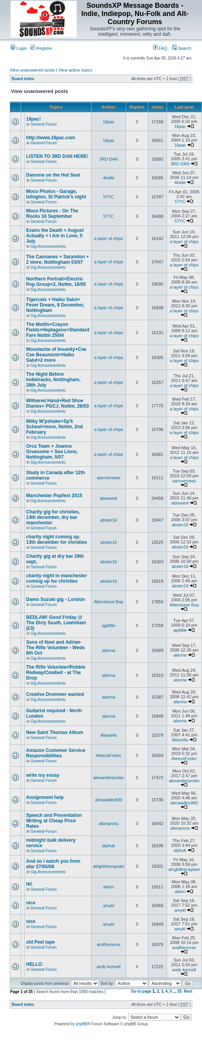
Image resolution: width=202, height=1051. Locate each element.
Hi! (29, 884)
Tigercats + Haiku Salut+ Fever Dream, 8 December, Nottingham (55, 305)
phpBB (82, 1024)
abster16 (108, 520)
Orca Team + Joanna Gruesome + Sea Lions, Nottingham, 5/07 (52, 451)
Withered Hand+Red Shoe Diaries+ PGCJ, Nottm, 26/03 (57, 403)
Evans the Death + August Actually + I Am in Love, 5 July (55, 236)
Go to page (141, 991)
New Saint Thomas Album (54, 732)
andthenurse (108, 944)
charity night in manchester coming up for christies (56, 578)
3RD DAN (108, 159)
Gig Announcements (48, 246)
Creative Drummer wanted (55, 694)
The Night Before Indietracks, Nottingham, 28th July (53, 379)
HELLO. (34, 964)
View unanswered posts (32, 70)
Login (19, 48)
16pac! (33, 119)
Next (188, 991)
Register (41, 48)
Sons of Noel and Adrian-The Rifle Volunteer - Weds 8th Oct (55, 647)
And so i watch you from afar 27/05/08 (53, 863)
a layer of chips (108, 238)
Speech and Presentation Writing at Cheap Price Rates (54, 821)
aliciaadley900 (108, 799)
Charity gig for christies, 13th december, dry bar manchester (53, 517)
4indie (108, 177)
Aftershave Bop (108, 601)
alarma (108, 650)
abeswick (108, 498)
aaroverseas (109, 477)
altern (108, 887)
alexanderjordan (108, 777)
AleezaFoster (108, 755)
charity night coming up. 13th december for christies (56, 539)
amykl (108, 905)
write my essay (42, 775)
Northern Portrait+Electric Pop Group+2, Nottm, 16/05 (56, 281)
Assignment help (45, 797)
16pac (108, 121)
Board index (23, 79)
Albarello (108, 735)
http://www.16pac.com (50, 137)
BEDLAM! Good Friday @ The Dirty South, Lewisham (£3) (56, 623)
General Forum (44, 124)
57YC (108, 196)
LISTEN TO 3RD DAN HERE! (57, 156)
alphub (108, 845)
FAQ (160, 48)
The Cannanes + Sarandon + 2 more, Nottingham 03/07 (57, 259)
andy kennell (109, 966)
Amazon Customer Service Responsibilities (55, 753)
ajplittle (108, 625)
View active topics (75, 70)
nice (30, 903)
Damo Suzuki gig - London (55, 599)
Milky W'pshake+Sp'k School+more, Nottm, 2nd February (54, 427)
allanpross (108, 823)
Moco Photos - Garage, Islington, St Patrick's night (56, 194)
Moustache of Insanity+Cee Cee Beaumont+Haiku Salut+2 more (56, 355)
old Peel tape (40, 942)
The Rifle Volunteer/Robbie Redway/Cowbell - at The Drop (55, 672)
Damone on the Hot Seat (53, 175)
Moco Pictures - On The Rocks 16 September (52, 213)
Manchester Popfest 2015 (54, 495)
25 (179, 991)
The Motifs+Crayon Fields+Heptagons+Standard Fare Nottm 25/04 (58, 330)
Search (181, 48)
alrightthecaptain (109, 866)
